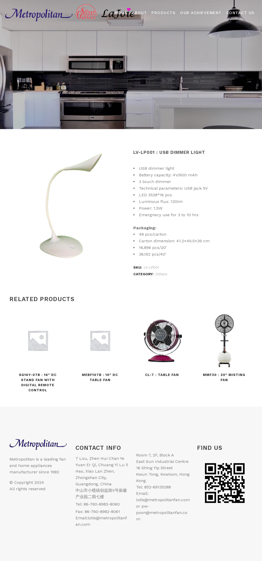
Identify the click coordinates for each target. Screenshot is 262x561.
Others (161, 274)
